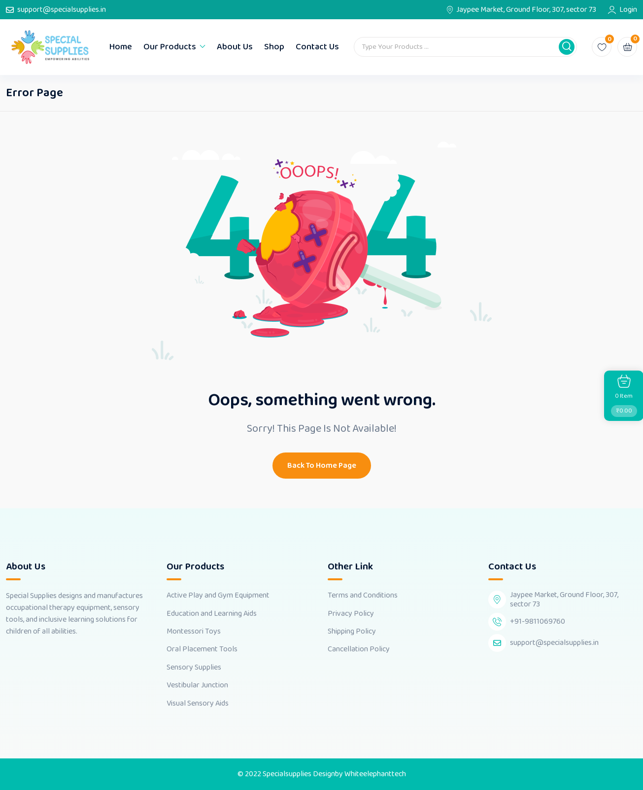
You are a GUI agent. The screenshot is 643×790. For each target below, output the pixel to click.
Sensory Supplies (194, 667)
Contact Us (317, 47)
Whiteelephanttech (375, 774)
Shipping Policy (352, 631)
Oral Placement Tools (202, 649)
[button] (567, 47)
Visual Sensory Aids (198, 703)
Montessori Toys (194, 631)
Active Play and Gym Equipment (218, 595)
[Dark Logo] (50, 47)
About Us (235, 47)
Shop (274, 47)
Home (120, 47)
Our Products (169, 47)
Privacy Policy (351, 613)
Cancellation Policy (359, 649)
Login (628, 10)
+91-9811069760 (537, 621)
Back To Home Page (321, 465)
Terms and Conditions (363, 595)
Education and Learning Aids (212, 613)
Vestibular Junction (197, 685)
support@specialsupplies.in (61, 10)
